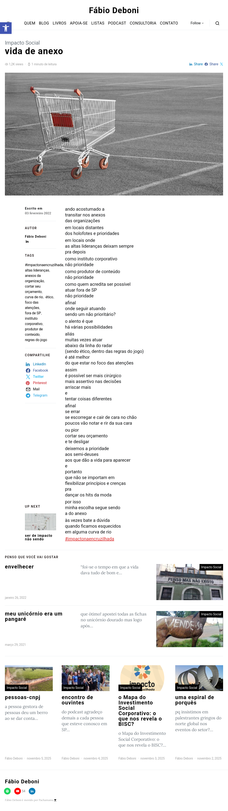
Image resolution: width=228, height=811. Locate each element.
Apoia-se (79, 23)
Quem (29, 23)
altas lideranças (37, 270)
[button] (6, 28)
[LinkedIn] (32, 791)
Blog (44, 23)
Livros (59, 23)
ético (49, 297)
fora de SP (33, 313)
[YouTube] (19, 791)
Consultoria (143, 23)
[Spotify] (7, 791)
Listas (97, 23)
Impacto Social (22, 43)
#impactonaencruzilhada (44, 265)
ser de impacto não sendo (38, 537)
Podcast (117, 23)
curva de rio (34, 297)
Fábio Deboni (114, 10)
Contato (169, 23)
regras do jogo (36, 340)
